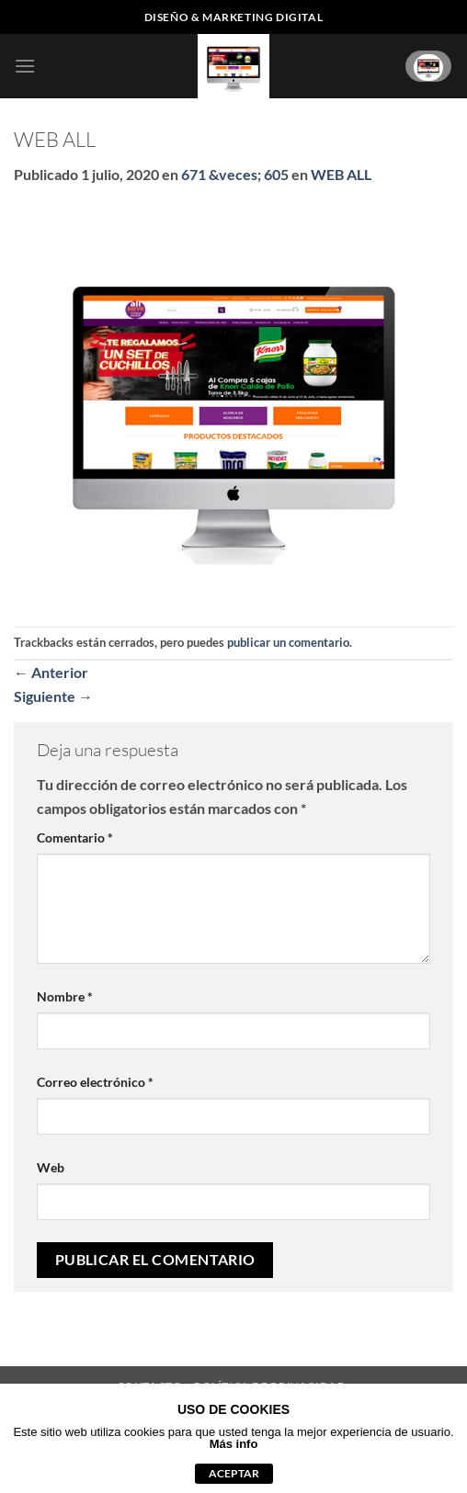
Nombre (65, 996)
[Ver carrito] (428, 66)
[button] (25, 65)
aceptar (234, 1473)
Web (50, 1167)
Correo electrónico (95, 1082)
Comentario (75, 837)
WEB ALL (341, 174)
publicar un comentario (288, 642)
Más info (234, 1444)
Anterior (51, 672)
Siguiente (53, 696)
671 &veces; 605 (235, 174)
